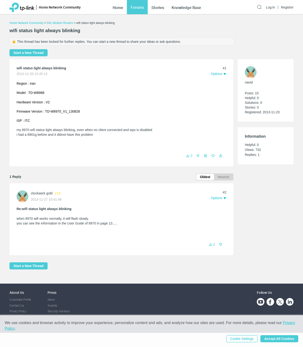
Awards (52, 305)
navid (249, 82)
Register (287, 7)
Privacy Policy (18, 311)
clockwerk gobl (42, 193)
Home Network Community (26, 23)
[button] (221, 156)
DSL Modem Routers (60, 23)
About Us (16, 292)
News (51, 299)
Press (52, 292)
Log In (270, 7)
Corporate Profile (20, 299)
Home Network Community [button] (60, 7)
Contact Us (16, 305)
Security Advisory (59, 311)
